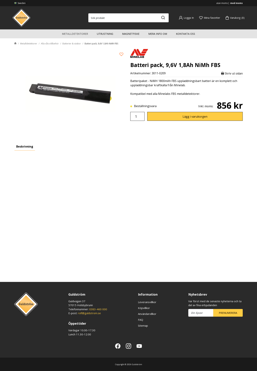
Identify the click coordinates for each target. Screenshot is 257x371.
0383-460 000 (98, 309)
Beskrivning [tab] (24, 146)
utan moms (222, 3)
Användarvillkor (147, 314)
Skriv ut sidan (232, 73)
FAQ (140, 319)
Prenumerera (228, 313)
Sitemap (143, 325)
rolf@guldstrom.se (89, 313)
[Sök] (163, 17)
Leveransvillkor (147, 302)
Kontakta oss (185, 33)
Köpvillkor (144, 308)
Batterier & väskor (71, 43)
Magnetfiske (130, 33)
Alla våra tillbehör (50, 43)
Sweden (21, 3)
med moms (236, 3)
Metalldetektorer (75, 33)
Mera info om (157, 33)
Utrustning (105, 33)
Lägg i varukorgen (195, 116)
